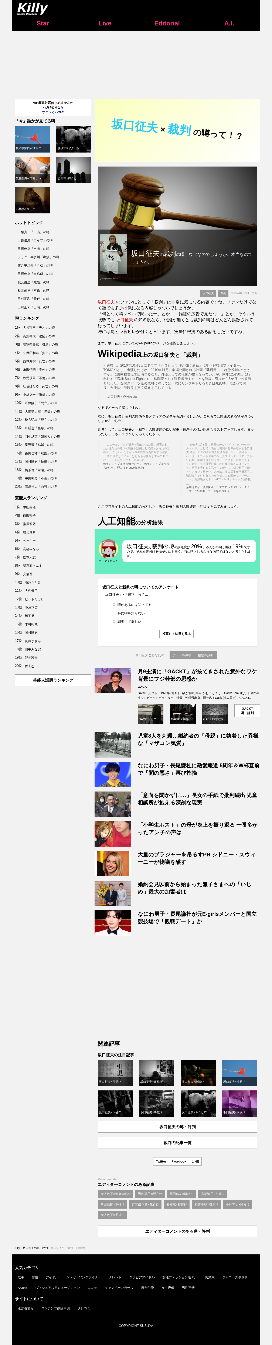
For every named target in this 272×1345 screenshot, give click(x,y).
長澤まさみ (33, 641)
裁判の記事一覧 (177, 1142)
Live (105, 23)
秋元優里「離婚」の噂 (34, 282)
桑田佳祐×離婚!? (181, 1194)
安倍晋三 (29, 574)
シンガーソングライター (83, 1277)
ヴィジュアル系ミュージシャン (57, 1287)
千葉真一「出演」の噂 (34, 232)
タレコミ (84, 1308)
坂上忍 (29, 666)
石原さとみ (33, 582)
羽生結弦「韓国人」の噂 (42, 436)
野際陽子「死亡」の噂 (41, 403)
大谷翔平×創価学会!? (115, 1194)
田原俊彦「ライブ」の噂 (35, 240)
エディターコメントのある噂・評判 (177, 1231)
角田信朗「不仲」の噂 (39, 369)
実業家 (210, 1277)
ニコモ (92, 1287)
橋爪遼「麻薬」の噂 (39, 470)
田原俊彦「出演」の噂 (34, 249)
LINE (195, 1161)
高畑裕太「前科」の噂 (41, 486)
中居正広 (31, 607)
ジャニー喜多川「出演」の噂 (38, 257)
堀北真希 (29, 532)
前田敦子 (29, 515)
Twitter (161, 1161)
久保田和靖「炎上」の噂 (40, 353)
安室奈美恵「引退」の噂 (40, 344)
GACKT (143, 686)
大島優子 (31, 591)
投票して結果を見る (176, 634)
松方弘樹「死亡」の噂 (41, 420)
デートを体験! (182, 655)
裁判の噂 (163, 546)
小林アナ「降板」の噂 (39, 394)
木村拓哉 (31, 624)
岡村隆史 (31, 632)
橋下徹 (29, 616)
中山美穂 (29, 507)
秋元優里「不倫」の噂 (34, 290)
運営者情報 (26, 1308)
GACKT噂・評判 (247, 711)
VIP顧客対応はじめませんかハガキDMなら (53, 107)
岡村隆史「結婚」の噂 (41, 461)
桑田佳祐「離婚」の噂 (41, 453)
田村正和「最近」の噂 (34, 299)
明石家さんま (32, 565)
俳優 (35, 1277)
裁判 (223, 293)
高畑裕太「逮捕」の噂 (39, 336)
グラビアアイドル (142, 1277)
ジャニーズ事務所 (235, 1277)
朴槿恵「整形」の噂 (39, 428)
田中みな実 (33, 649)
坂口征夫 (208, 293)
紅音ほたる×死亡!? (145, 1204)
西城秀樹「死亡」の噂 (39, 361)
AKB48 (23, 1287)
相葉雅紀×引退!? (206, 1204)
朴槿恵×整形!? (176, 1204)
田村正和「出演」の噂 (34, 307)
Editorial (167, 23)
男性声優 (188, 1287)
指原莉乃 (29, 524)
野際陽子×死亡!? (150, 1194)
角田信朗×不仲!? (112, 1204)
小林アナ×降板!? (237, 1204)
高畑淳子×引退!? (212, 1194)
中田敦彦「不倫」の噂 (41, 478)
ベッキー (29, 540)
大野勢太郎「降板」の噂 (42, 411)
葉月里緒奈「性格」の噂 (35, 265)
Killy (17, 1248)
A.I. (229, 23)
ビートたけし (34, 599)
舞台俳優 (147, 1287)
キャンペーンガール (119, 1287)
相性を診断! (206, 655)
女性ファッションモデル (179, 1277)
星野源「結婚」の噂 (39, 445)
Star (43, 23)
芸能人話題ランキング (53, 680)
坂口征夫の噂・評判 (177, 1127)
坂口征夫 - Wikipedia (122, 396)
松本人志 (29, 557)
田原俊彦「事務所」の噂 (35, 274)
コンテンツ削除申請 (55, 1308)
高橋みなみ (31, 549)
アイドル (52, 1277)
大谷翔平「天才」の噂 (39, 327)
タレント (115, 1277)
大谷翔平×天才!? (112, 1215)
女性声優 (168, 1287)
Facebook (178, 1161)
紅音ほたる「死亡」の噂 (40, 386)
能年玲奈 (31, 657)
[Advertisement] (136, 62)
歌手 (21, 1277)
